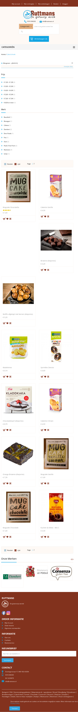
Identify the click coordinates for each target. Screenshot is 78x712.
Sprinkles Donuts (47, 367)
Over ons (8, 638)
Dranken (65, 694)
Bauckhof (7, 117)
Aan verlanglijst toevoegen (7, 219)
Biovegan (7, 121)
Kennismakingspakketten (22, 692)
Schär (6, 154)
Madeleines (7, 367)
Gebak (13, 697)
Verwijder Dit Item (72, 63)
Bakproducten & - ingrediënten (42, 692)
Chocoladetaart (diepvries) (13, 421)
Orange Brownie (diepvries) (13, 474)
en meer (9, 103)
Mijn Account (9, 623)
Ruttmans (7, 150)
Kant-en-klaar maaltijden (25, 697)
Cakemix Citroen (47, 421)
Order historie (9, 626)
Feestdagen (6, 697)
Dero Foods (7, 133)
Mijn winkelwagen (44, 4)
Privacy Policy (15, 703)
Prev (71, 559)
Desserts (50, 694)
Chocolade (34, 694)
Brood (55, 692)
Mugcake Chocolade (10, 528)
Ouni (5, 142)
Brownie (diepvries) (48, 261)
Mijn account (16, 4)
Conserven (42, 694)
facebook (4, 613)
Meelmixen (53, 697)
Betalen (55, 4)
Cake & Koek (19, 694)
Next (72, 559)
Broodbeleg (62, 692)
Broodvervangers (7, 694)
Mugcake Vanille (47, 474)
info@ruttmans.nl (48, 21)
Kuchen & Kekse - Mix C (50, 528)
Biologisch (5, 692)
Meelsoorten (44, 697)
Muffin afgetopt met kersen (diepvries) (18, 314)
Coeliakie (8, 640)
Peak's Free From (9, 146)
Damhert (7, 129)
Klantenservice (9, 643)
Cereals (26, 694)
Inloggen (65, 4)
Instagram (8, 613)
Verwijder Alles (68, 66)
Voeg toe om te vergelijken (10, 218)
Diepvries (58, 694)
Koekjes (36, 697)
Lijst (19, 164)
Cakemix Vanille (47, 207)
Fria (5, 138)
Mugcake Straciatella (11, 207)
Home (3, 54)
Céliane (6, 125)
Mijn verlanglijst (29, 4)
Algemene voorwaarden (12, 628)
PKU (11, 692)
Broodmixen (71, 692)
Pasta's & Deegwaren (66, 697)
